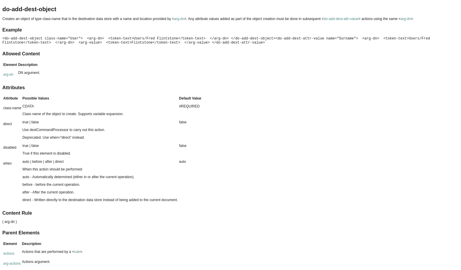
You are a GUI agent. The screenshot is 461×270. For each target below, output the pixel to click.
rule (77, 252)
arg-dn (179, 19)
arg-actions (12, 263)
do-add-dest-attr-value (341, 19)
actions (8, 253)
